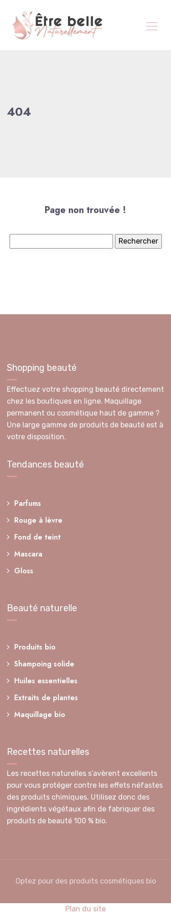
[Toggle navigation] (151, 27)
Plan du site (85, 909)
